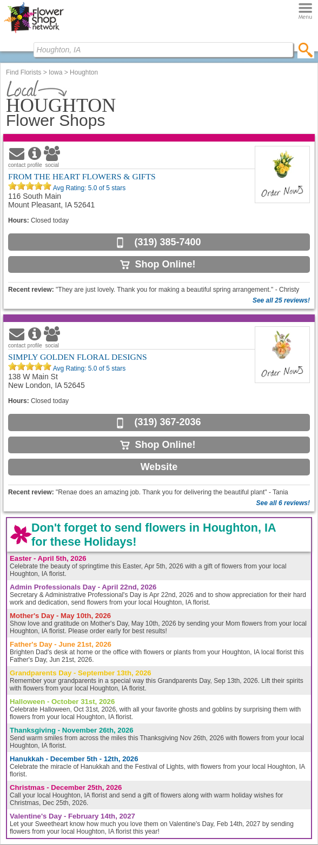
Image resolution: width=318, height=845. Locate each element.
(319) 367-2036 (167, 422)
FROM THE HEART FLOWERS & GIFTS (82, 176)
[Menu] (305, 12)
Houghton (84, 72)
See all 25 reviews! (281, 300)
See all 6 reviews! (283, 503)
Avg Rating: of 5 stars (88, 188)
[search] (305, 49)
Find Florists (23, 72)
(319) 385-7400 (167, 242)
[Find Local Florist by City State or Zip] (163, 49)
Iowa (55, 72)
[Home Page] (34, 33)
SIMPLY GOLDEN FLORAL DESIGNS (77, 356)
